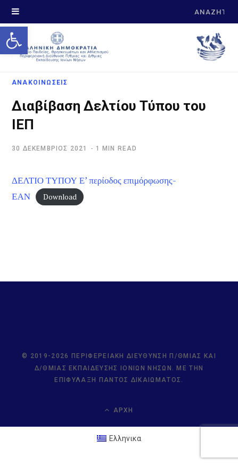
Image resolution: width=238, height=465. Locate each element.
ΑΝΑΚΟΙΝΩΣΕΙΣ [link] (40, 82)
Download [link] (60, 197)
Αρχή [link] (118, 410)
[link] (14, 40)
